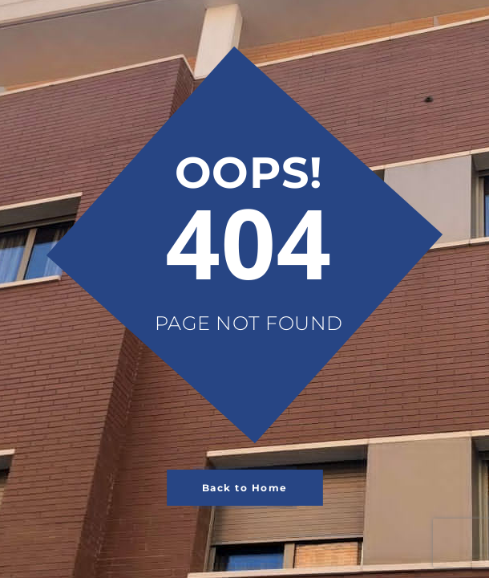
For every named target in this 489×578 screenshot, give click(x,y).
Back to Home (245, 488)
